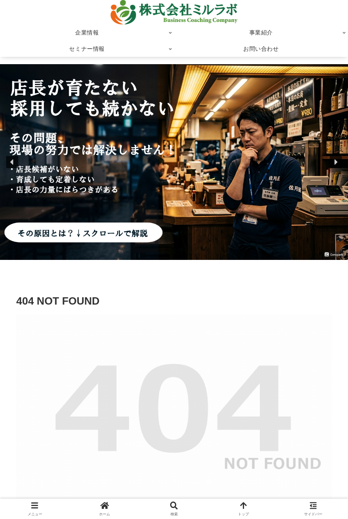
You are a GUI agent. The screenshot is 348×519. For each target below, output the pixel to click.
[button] (12, 162)
